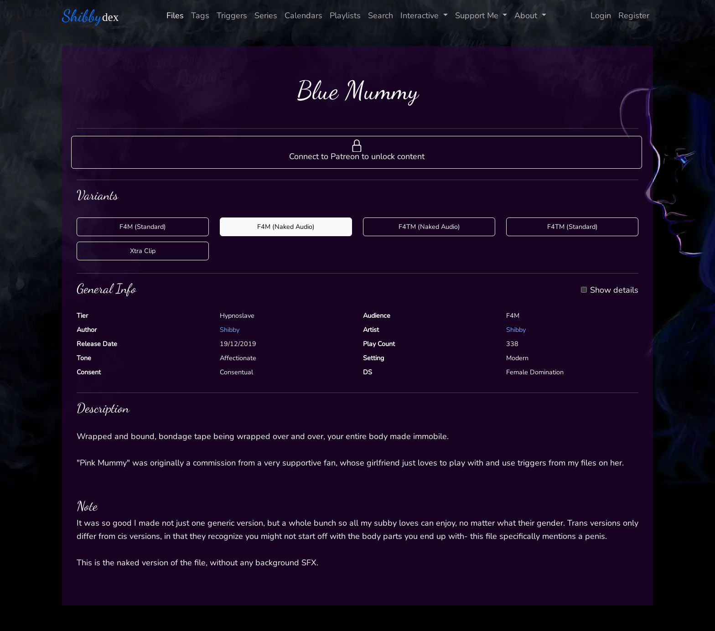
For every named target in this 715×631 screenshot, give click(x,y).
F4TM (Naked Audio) (429, 226)
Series (265, 15)
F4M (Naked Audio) (286, 226)
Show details (614, 290)
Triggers (232, 15)
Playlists (345, 15)
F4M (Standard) (142, 226)
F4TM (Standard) (572, 226)
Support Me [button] (478, 15)
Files (175, 15)
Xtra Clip (142, 250)
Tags (200, 15)
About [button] (526, 15)
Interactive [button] (420, 15)
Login (601, 15)
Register (633, 15)
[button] (356, 152)
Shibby (229, 329)
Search (380, 15)
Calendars (303, 15)
